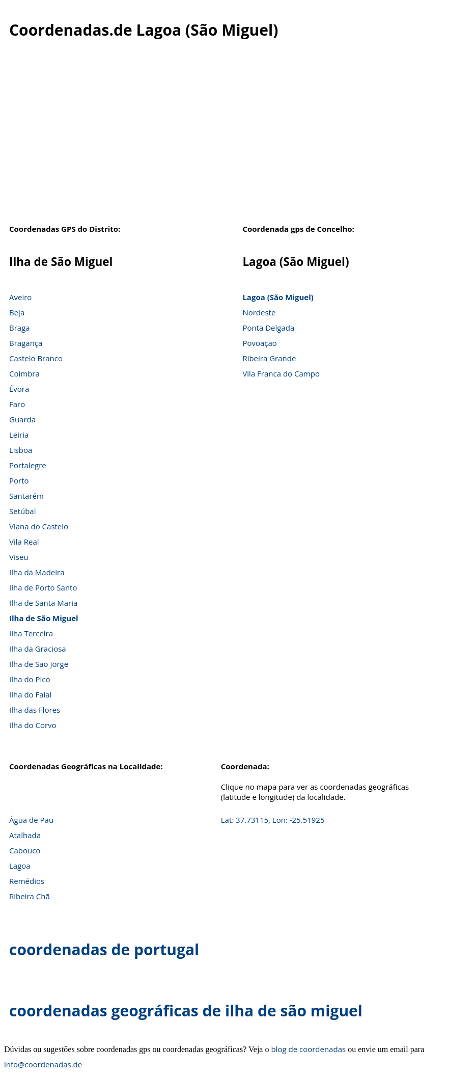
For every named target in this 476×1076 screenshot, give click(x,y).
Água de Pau (31, 820)
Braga (19, 327)
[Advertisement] (238, 137)
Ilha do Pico (29, 679)
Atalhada (25, 835)
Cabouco (24, 850)
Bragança (25, 343)
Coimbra (24, 373)
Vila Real (24, 541)
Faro (17, 404)
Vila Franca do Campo (281, 373)
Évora (19, 389)
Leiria (19, 434)
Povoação (259, 343)
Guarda (22, 419)
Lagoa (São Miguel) (277, 297)
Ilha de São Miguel (43, 618)
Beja (16, 312)
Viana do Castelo (38, 526)
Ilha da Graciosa (37, 648)
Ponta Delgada (268, 327)
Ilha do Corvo (33, 725)
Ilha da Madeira (37, 572)
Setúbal (22, 511)
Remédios (26, 881)
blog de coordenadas (308, 1049)
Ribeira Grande (269, 358)
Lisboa (20, 450)
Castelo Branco (36, 358)
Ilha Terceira (31, 633)
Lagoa (20, 865)
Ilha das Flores (34, 710)
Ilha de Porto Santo (43, 587)
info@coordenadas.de (43, 1064)
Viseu (19, 557)
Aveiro (20, 297)
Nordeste (258, 312)
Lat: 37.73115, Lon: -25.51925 (273, 820)
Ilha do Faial (30, 694)
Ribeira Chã (29, 896)
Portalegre (27, 465)
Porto (19, 480)
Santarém (26, 496)
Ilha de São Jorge (38, 664)
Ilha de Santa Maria (43, 603)
